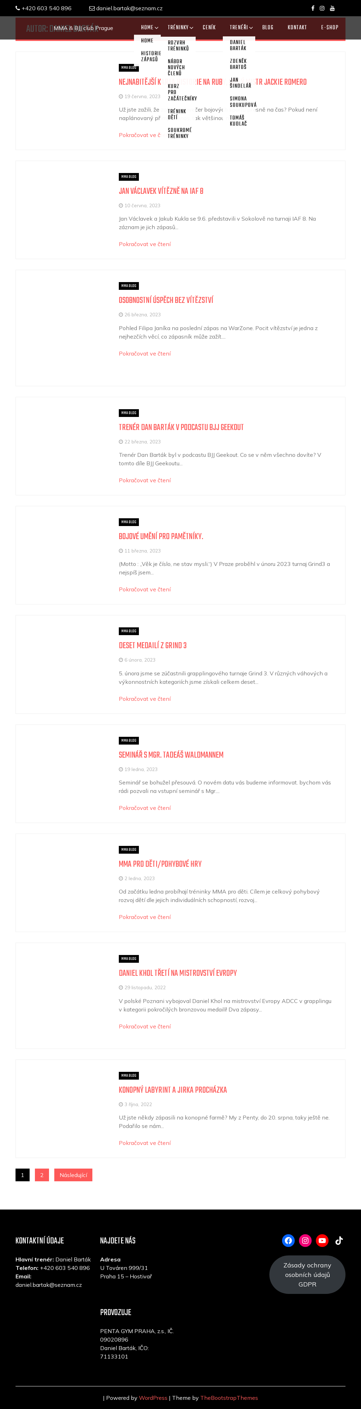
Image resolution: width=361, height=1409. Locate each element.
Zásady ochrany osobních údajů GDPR (307, 1274)
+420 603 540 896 (44, 8)
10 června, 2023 (142, 205)
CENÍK (209, 27)
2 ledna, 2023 (139, 878)
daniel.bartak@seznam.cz (126, 8)
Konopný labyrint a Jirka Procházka (173, 1090)
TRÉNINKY (178, 27)
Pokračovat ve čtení (145, 134)
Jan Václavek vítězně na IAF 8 (161, 191)
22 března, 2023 (142, 441)
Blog (268, 27)
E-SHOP (329, 27)
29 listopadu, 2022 (145, 987)
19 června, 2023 (142, 96)
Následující (73, 1174)
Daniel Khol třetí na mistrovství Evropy (178, 973)
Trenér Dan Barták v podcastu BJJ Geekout (181, 427)
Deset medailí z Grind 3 (153, 645)
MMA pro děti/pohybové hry (160, 864)
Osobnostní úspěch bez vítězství (166, 300)
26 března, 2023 (142, 314)
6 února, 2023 (139, 660)
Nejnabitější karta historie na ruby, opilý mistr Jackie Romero (213, 82)
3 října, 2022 (138, 1104)
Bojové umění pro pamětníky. (161, 536)
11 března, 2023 (142, 551)
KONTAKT (297, 27)
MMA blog (128, 68)
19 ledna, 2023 (141, 769)
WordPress (153, 1397)
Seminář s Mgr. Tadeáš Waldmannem (171, 755)
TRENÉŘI (239, 27)
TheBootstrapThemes (229, 1397)
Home (147, 27)
